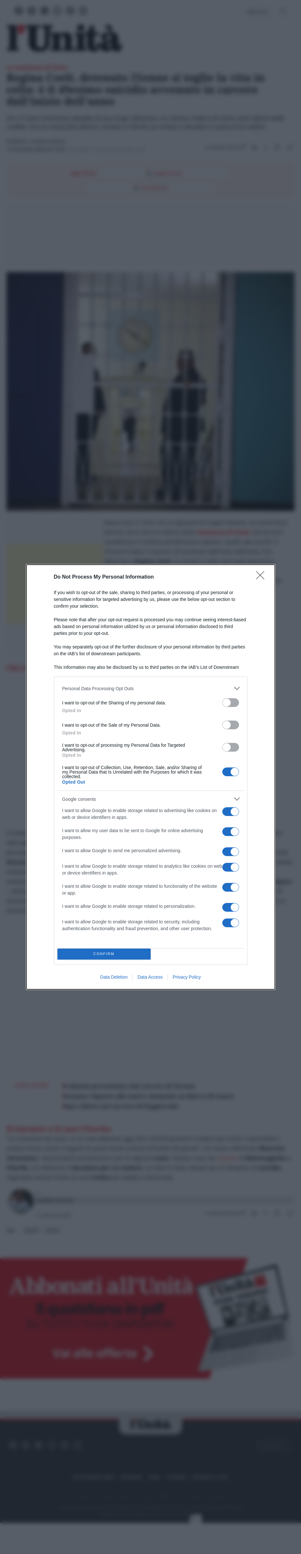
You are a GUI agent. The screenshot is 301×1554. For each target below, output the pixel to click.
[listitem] (150, 688)
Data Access (150, 977)
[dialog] (150, 777)
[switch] (230, 702)
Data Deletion (114, 977)
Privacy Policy (187, 977)
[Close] (262, 577)
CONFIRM (104, 954)
